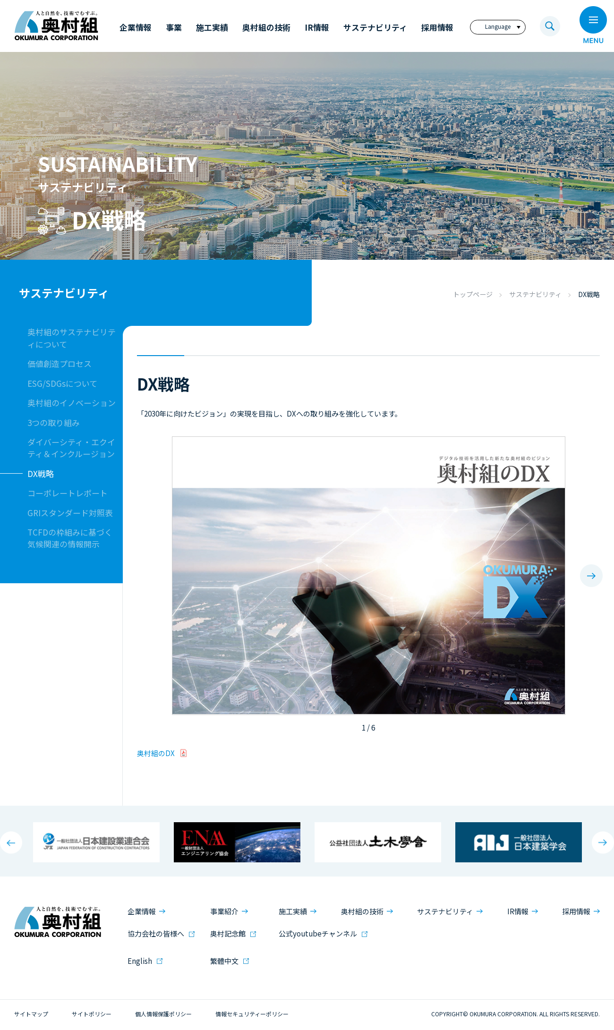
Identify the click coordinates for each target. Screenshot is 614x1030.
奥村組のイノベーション (71, 403)
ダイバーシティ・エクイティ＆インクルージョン (71, 448)
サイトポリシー (91, 1014)
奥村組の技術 (362, 911)
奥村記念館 (228, 933)
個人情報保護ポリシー (163, 1014)
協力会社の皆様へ (156, 933)
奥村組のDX (156, 753)
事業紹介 (224, 911)
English (140, 961)
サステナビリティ (535, 294)
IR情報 (518, 911)
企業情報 (142, 911)
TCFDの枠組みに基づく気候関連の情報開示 (69, 538)
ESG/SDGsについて (62, 383)
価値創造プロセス (59, 363)
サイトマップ (31, 1014)
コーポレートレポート (67, 493)
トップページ (473, 294)
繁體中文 (224, 961)
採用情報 (576, 911)
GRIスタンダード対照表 (70, 513)
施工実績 (293, 911)
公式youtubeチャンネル (318, 933)
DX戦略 (40, 473)
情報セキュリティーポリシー (252, 1014)
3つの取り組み (53, 422)
